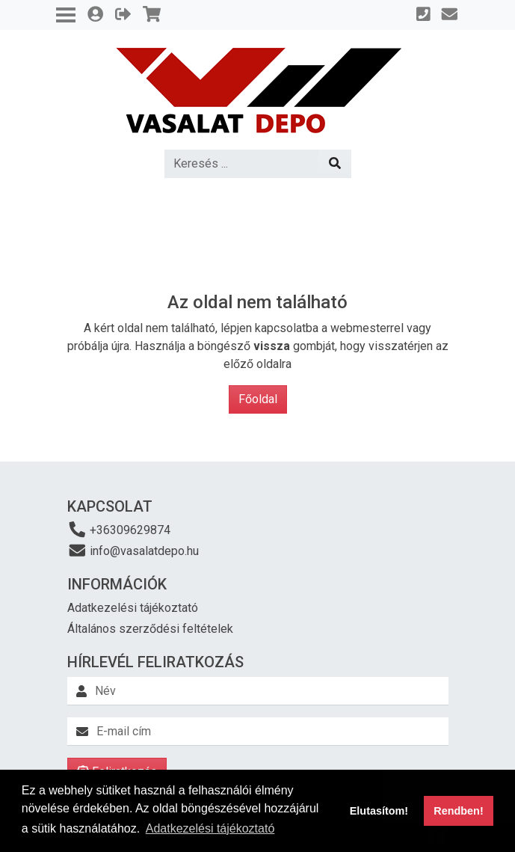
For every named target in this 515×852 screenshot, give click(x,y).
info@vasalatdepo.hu (133, 550)
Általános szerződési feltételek (150, 629)
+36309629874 (119, 529)
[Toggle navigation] (65, 14)
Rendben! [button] (458, 811)
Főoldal (257, 399)
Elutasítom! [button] (379, 811)
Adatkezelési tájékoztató (132, 608)
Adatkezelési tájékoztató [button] (210, 828)
